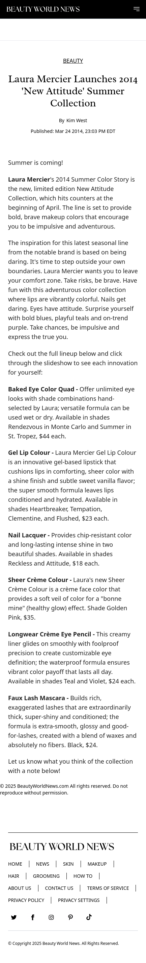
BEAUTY (73, 60)
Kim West (76, 120)
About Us (19, 888)
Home (15, 864)
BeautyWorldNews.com (43, 786)
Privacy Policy (26, 900)
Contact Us (59, 888)
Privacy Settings (78, 900)
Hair (13, 876)
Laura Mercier (29, 179)
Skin (68, 864)
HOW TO (83, 876)
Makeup (97, 864)
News (42, 864)
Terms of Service (108, 888)
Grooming (46, 876)
